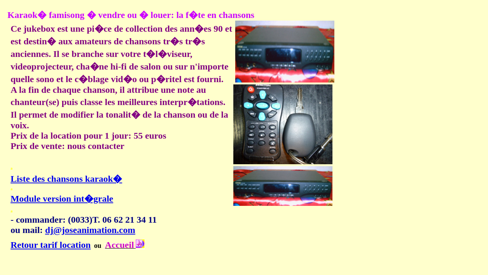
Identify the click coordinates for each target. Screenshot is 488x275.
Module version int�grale (62, 199)
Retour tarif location (51, 245)
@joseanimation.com (94, 230)
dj (49, 230)
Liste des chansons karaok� (66, 179)
